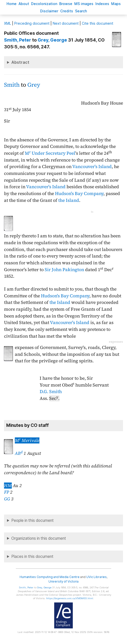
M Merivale (27, 440)
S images (83, 4)
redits (66, 11)
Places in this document (32, 556)
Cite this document (97, 23)
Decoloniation (44, 4)
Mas (116, 4)
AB (19, 453)
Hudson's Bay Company (79, 193)
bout (24, 4)
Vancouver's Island (92, 167)
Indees (102, 4)
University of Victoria (63, 581)
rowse (65, 4)
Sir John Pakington (64, 270)
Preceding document (31, 23)
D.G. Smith (51, 392)
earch (81, 11)
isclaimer (49, 11)
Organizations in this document (38, 538)
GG (7, 499)
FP (6, 492)
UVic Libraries (96, 577)
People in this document (32, 520)
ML (7, 23)
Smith (12, 85)
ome (12, 4)
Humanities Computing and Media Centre (50, 577)
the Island (68, 200)
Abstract (20, 62)
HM (8, 486)
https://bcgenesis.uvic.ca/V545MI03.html (69, 598)
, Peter (17, 40)
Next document (66, 23)
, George (52, 40)
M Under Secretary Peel (50, 153)
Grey (33, 85)
